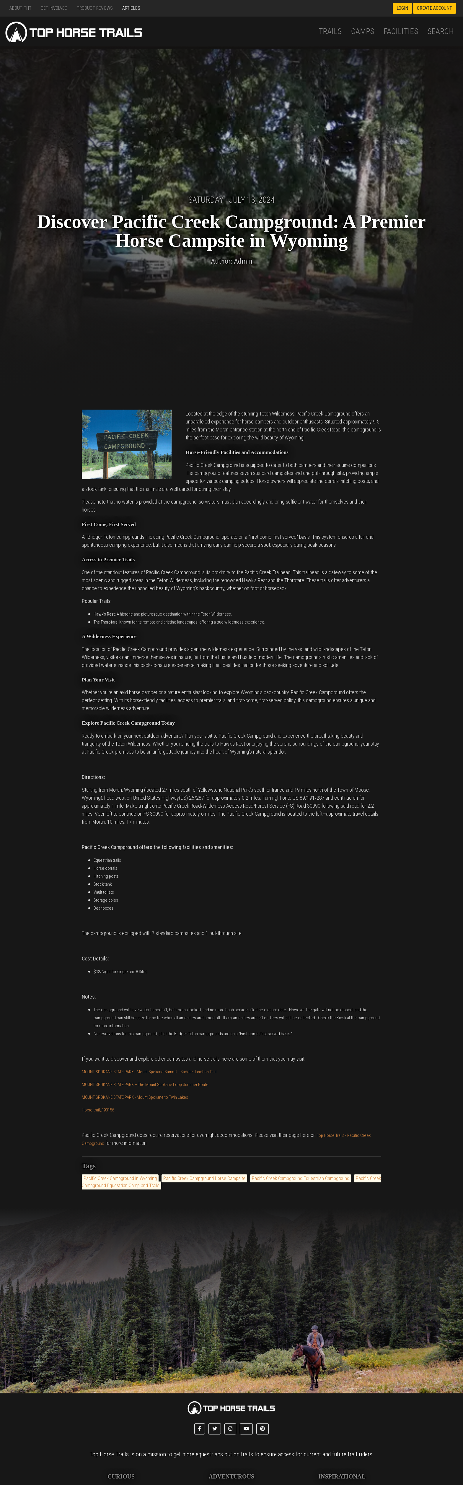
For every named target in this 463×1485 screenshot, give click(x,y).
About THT (20, 8)
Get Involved (54, 8)
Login (402, 8)
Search (440, 31)
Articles (131, 8)
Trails (330, 31)
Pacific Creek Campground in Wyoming (120, 1178)
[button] (199, 1428)
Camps (362, 31)
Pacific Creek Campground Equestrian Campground (300, 1178)
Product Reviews (95, 8)
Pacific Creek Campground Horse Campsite (204, 1178)
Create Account (434, 8)
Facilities (401, 31)
